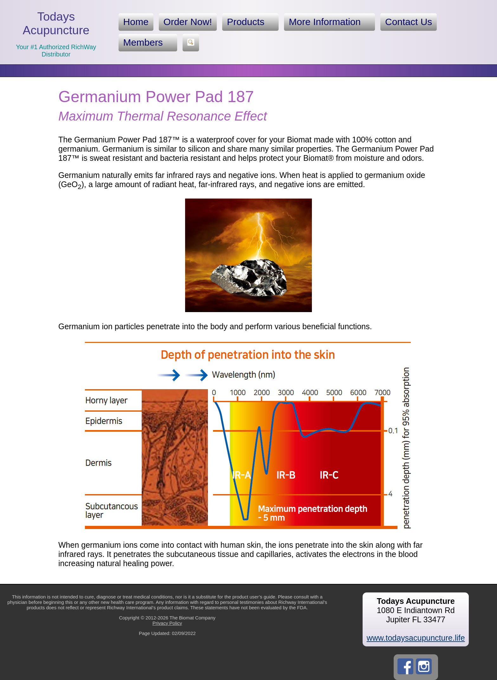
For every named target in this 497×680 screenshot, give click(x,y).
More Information (329, 22)
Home (136, 21)
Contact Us (408, 21)
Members (147, 42)
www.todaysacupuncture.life (416, 637)
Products (250, 22)
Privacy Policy (167, 623)
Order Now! (188, 21)
